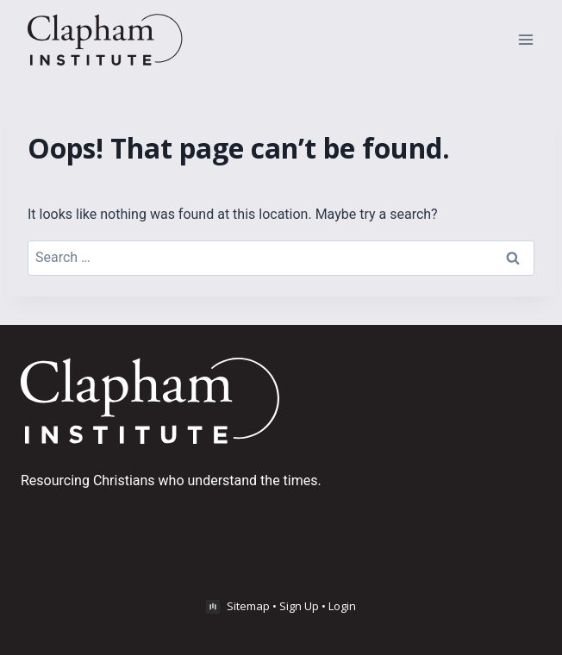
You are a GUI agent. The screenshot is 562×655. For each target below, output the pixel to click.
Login (342, 606)
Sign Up (299, 606)
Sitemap (248, 606)
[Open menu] (525, 39)
